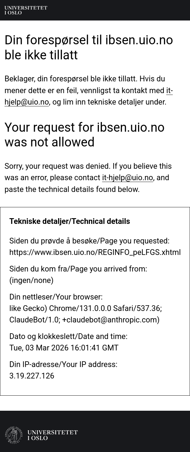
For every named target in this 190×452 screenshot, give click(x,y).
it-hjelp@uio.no (127, 177)
